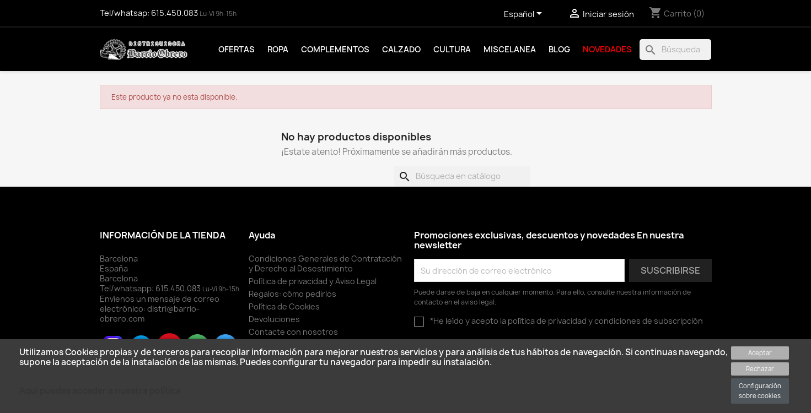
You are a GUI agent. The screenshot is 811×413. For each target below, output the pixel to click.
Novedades (607, 49)
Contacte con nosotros (293, 332)
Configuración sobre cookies (760, 391)
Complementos (335, 49)
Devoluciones (274, 319)
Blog (559, 49)
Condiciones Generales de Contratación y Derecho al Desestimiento (325, 263)
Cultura (452, 49)
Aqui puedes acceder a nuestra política (100, 390)
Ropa (277, 49)
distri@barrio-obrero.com (150, 313)
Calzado (401, 49)
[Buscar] (675, 49)
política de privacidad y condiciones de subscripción (605, 321)
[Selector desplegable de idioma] (525, 14)
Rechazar (760, 369)
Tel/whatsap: (150, 13)
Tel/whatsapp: (151, 288)
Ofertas (236, 49)
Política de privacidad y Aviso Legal (313, 281)
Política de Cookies (284, 306)
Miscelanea (510, 49)
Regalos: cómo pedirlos (292, 294)
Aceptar (760, 353)
